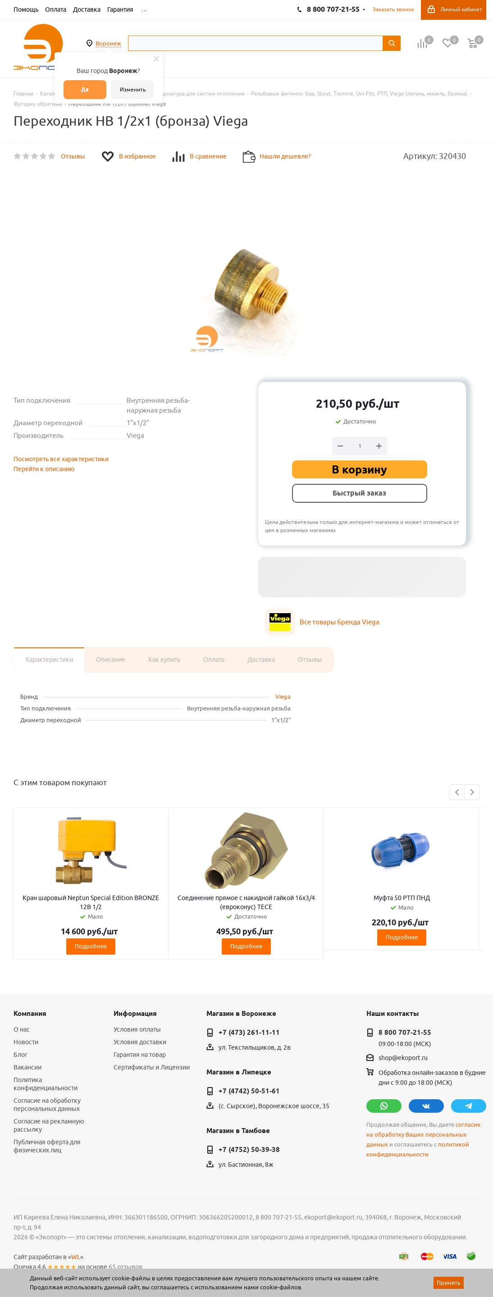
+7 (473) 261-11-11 (249, 1032)
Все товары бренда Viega (339, 622)
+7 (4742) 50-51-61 (249, 1091)
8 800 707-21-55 (405, 1032)
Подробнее (91, 946)
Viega (283, 696)
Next (472, 793)
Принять (449, 1282)
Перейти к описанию (44, 469)
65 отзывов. (126, 1266)
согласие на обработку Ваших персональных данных (423, 1134)
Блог (20, 1054)
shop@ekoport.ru (403, 1058)
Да (85, 89)
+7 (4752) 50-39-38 (249, 1150)
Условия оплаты (137, 1029)
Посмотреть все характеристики (61, 459)
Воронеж (108, 43)
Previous (457, 793)
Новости (26, 1042)
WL (75, 1257)
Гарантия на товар (140, 1054)
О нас (22, 1029)
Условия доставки (140, 1042)
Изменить (133, 89)
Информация (135, 1014)
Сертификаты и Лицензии (152, 1067)
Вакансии (27, 1067)
